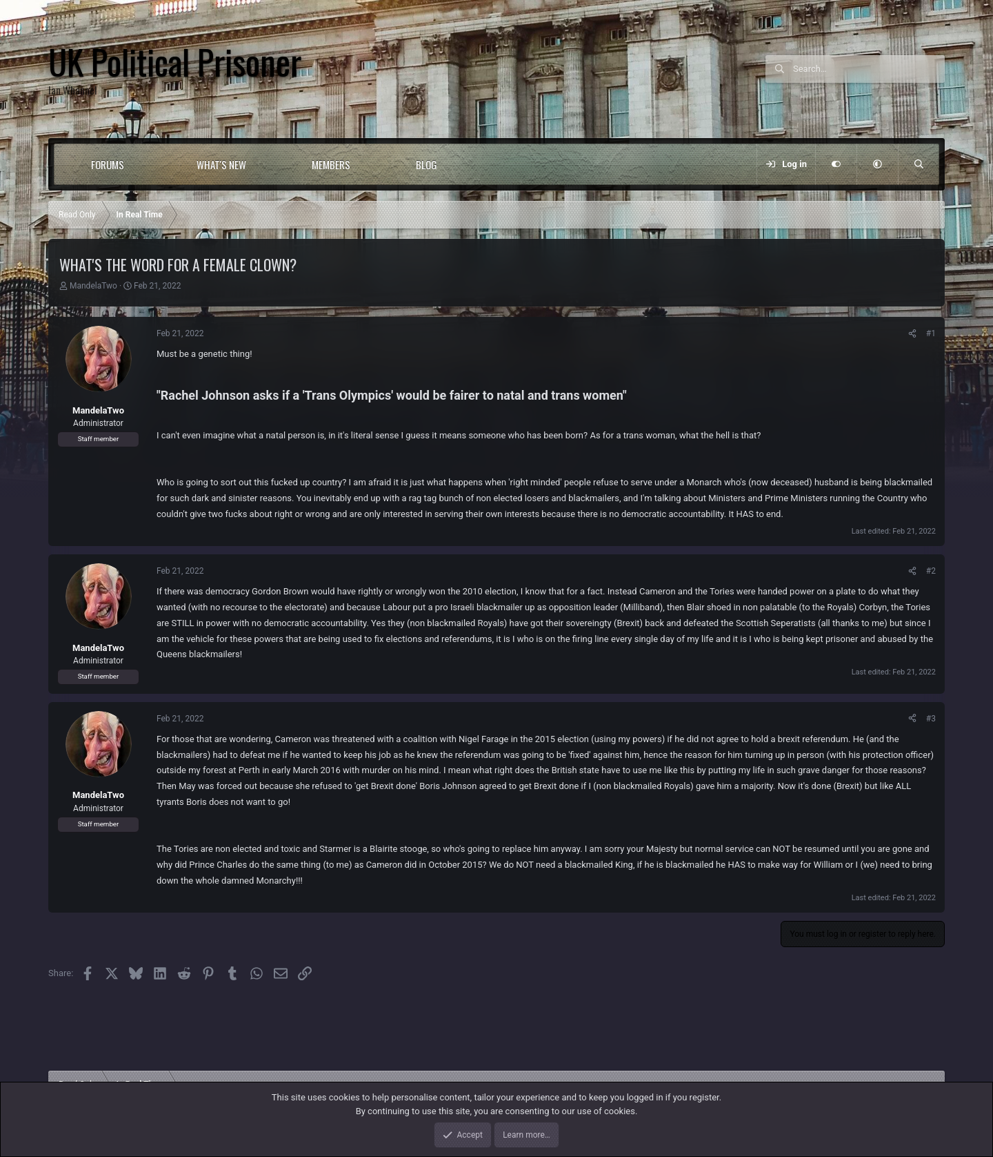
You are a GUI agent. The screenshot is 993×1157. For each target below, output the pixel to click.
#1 (931, 333)
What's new (221, 164)
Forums (107, 164)
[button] (152, 164)
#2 (931, 571)
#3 (931, 718)
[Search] (869, 69)
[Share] (912, 333)
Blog (426, 164)
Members (331, 164)
